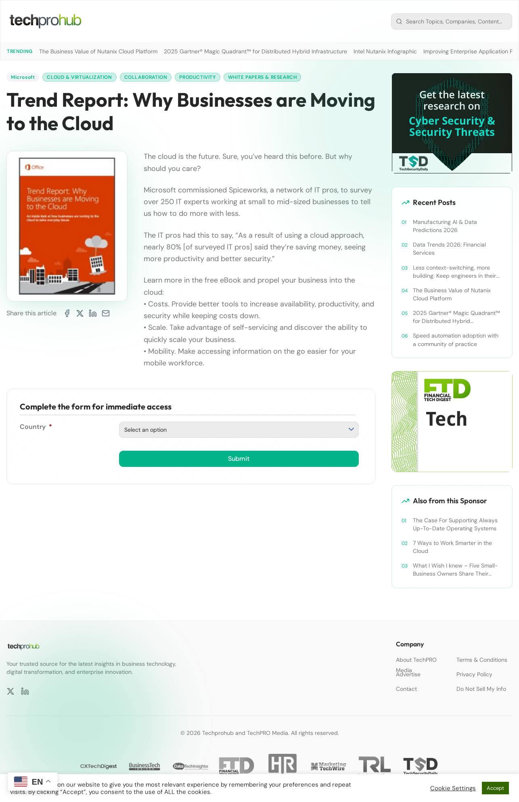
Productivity (197, 77)
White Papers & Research (262, 77)
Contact (406, 688)
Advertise (408, 674)
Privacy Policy (474, 674)
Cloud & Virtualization (79, 77)
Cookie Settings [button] (453, 788)
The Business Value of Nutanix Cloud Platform (98, 51)
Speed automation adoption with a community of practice (455, 339)
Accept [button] (495, 788)
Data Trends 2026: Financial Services (449, 248)
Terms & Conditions (481, 659)
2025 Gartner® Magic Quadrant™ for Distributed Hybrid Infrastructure (255, 51)
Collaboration (145, 77)
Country (36, 426)
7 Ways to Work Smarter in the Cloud (452, 547)
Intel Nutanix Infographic (385, 51)
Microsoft (23, 77)
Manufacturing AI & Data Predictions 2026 (445, 226)
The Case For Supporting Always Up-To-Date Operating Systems (455, 524)
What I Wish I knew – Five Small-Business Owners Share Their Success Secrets (455, 570)
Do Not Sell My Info (481, 688)
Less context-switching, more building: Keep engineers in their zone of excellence (454, 272)
